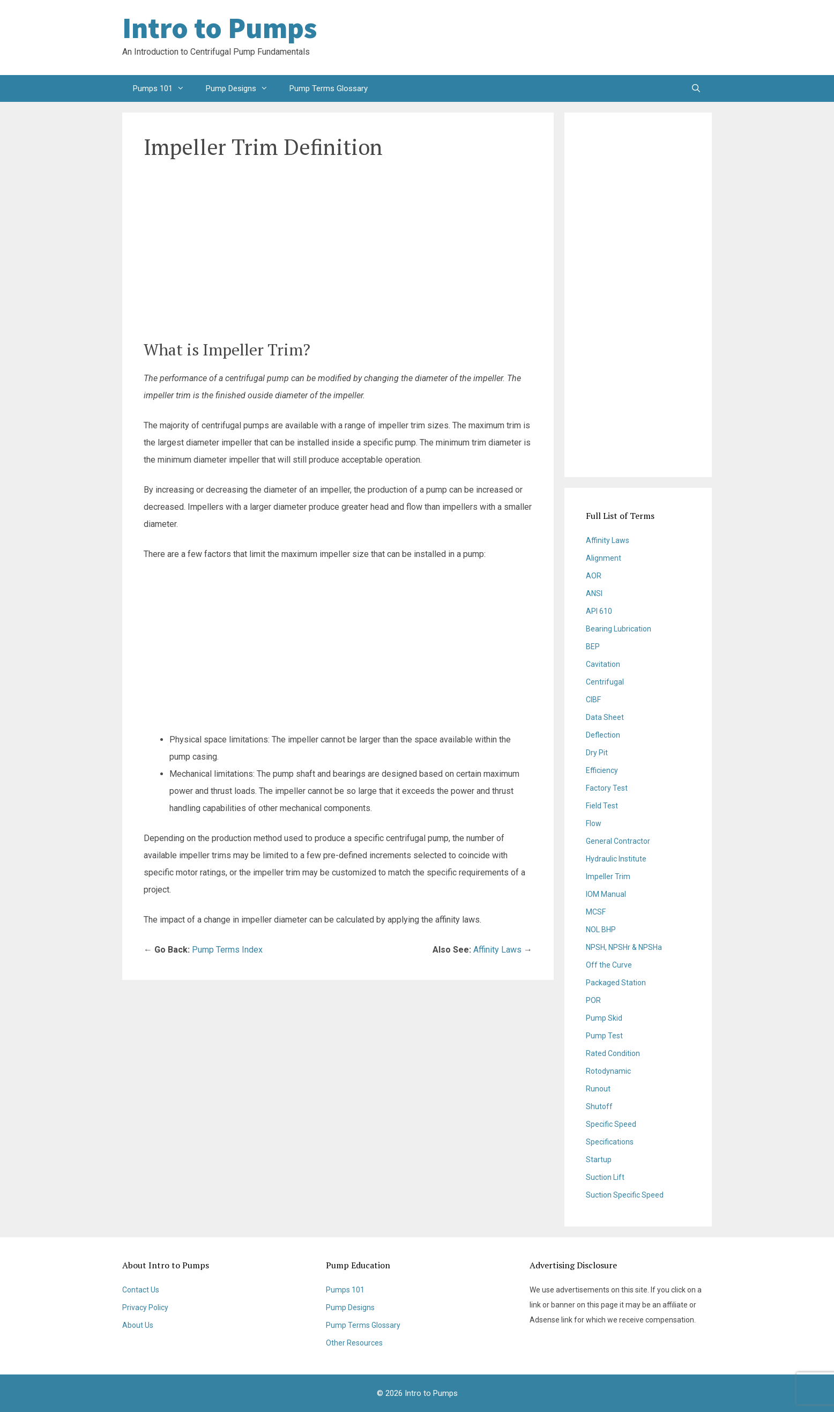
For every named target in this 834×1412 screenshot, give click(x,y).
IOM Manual (606, 894)
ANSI (594, 593)
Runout (598, 1088)
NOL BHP (601, 929)
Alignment (603, 558)
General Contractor (618, 841)
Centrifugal (605, 682)
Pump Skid (604, 1018)
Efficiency (602, 770)
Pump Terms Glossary (328, 88)
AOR (593, 575)
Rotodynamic (608, 1071)
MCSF (596, 912)
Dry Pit (597, 752)
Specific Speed (611, 1124)
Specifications (610, 1142)
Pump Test (604, 1035)
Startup (599, 1159)
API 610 (599, 611)
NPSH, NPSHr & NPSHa (624, 947)
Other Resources (354, 1343)
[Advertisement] (626, 37)
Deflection (603, 735)
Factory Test (607, 788)
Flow (593, 823)
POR (593, 1000)
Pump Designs (242, 88)
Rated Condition (613, 1053)
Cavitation (603, 664)
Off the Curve (609, 965)
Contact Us (140, 1289)
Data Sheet (605, 717)
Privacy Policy (145, 1307)
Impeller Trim (608, 876)
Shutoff (599, 1106)
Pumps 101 (164, 88)
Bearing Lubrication (618, 629)
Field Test (602, 805)
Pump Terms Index (227, 950)
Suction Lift (605, 1177)
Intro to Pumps (219, 28)
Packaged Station (616, 982)
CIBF (593, 699)
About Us (137, 1325)
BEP (593, 646)
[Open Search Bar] (696, 88)
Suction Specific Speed (625, 1195)
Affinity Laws (497, 950)
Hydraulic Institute (616, 858)
